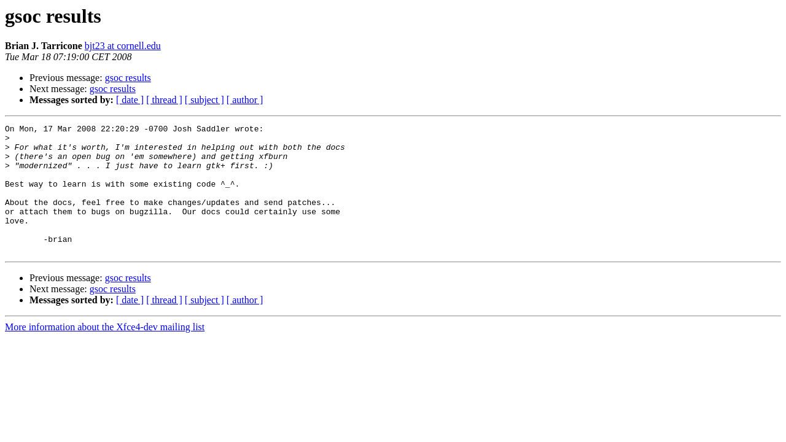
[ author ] (245, 100)
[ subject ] (204, 100)
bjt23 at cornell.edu (123, 46)
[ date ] (130, 100)
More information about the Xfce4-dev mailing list (104, 352)
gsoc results (128, 77)
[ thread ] (164, 100)
